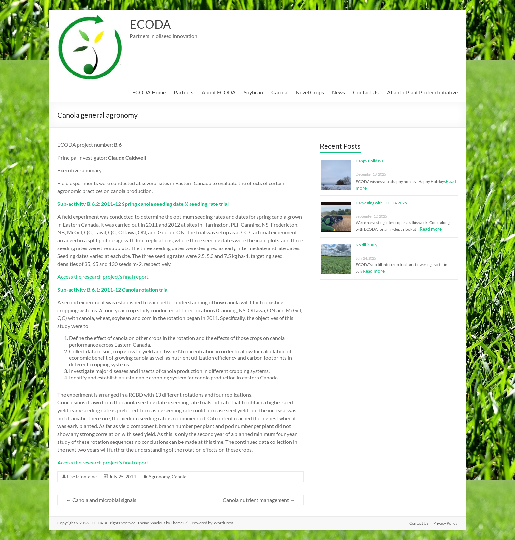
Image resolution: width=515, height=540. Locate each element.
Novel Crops (310, 92)
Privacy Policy (446, 522)
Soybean (253, 92)
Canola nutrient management (259, 500)
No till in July (366, 244)
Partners (183, 92)
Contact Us (366, 92)
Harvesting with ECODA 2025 (381, 202)
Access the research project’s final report (102, 276)
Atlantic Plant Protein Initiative (422, 92)
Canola (279, 92)
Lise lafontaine (82, 476)
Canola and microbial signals (101, 500)
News (338, 92)
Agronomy (159, 476)
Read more (431, 229)
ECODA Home (149, 92)
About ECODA (218, 92)
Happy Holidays (369, 160)
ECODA (150, 24)
